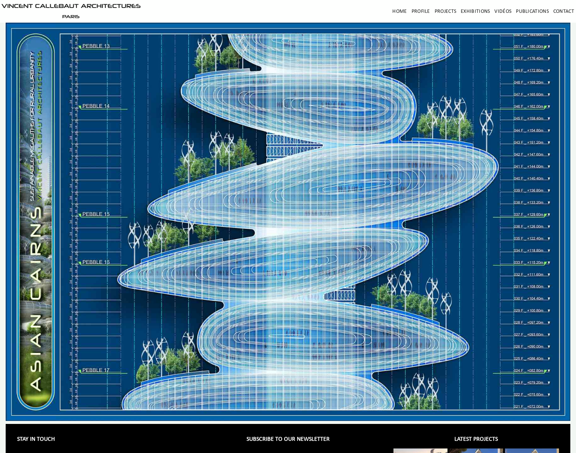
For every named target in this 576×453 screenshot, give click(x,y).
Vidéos (502, 11)
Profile (421, 11)
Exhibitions (475, 11)
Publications (532, 11)
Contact (563, 11)
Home (399, 11)
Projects (445, 11)
